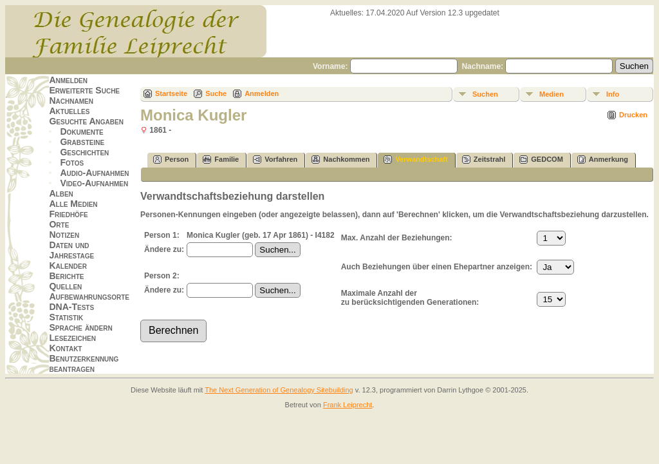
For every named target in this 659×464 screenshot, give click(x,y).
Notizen (64, 234)
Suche (216, 93)
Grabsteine (82, 142)
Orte (59, 224)
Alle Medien (73, 203)
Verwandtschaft (415, 159)
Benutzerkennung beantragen (83, 363)
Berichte (66, 276)
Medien (551, 94)
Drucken (633, 115)
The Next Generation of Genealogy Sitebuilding (279, 390)
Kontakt (65, 348)
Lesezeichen (72, 338)
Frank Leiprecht (347, 405)
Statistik (66, 317)
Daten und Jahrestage (71, 250)
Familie (221, 159)
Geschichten (84, 152)
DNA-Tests (71, 307)
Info (612, 94)
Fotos (72, 162)
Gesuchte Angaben (86, 121)
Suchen (485, 94)
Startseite (171, 93)
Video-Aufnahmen (94, 183)
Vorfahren (275, 159)
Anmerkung (602, 159)
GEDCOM (541, 159)
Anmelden (68, 80)
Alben (61, 193)
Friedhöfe (68, 214)
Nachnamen (71, 100)
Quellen (65, 286)
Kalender (67, 265)
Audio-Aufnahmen (94, 173)
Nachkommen (340, 159)
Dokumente (81, 131)
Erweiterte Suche (84, 90)
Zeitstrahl (484, 159)
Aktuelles (69, 111)
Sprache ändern (80, 327)
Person (171, 159)
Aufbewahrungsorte (89, 296)
